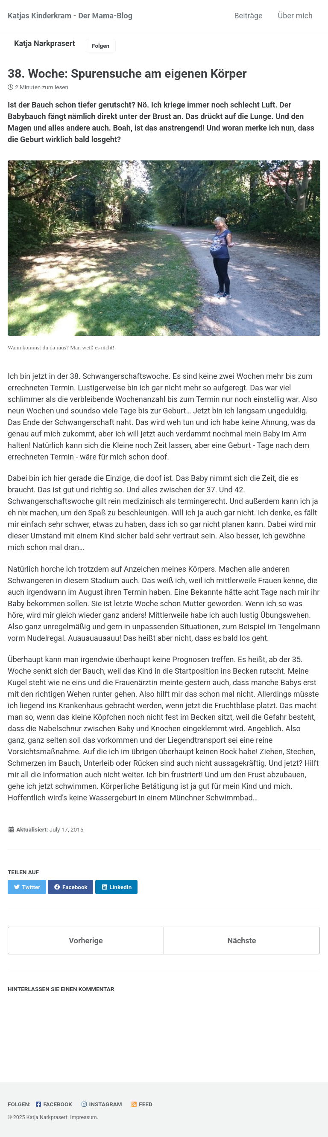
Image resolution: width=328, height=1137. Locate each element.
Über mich (295, 15)
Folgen (100, 45)
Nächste (242, 940)
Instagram (101, 1104)
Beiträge (248, 15)
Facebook (53, 1104)
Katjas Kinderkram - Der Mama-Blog (70, 15)
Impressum (83, 1117)
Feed (141, 1104)
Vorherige (85, 940)
